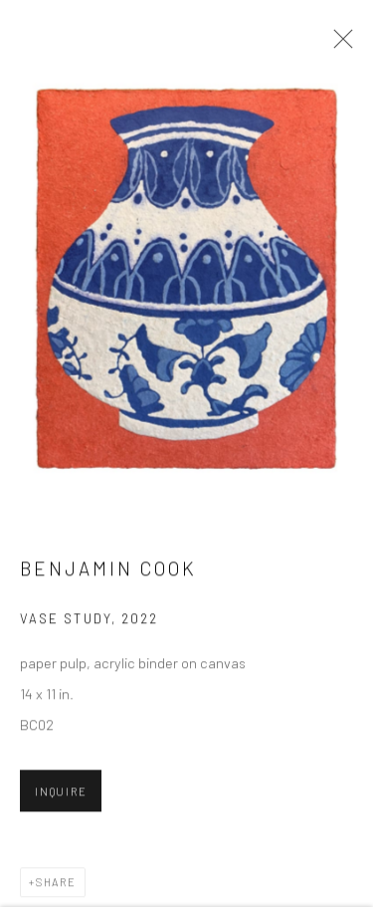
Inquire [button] (61, 793)
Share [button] (56, 883)
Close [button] (338, 45)
